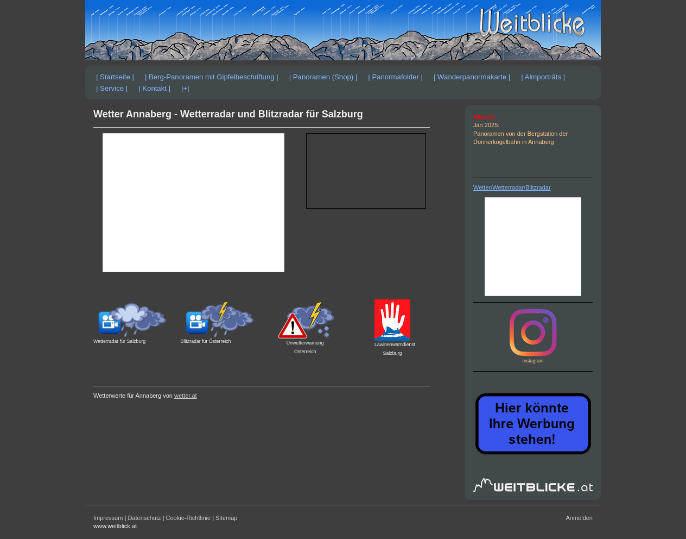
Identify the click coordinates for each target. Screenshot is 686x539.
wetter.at (185, 395)
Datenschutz (144, 518)
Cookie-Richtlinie (188, 518)
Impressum (108, 518)
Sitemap (226, 518)
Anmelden (579, 518)
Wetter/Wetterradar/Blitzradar (512, 187)
